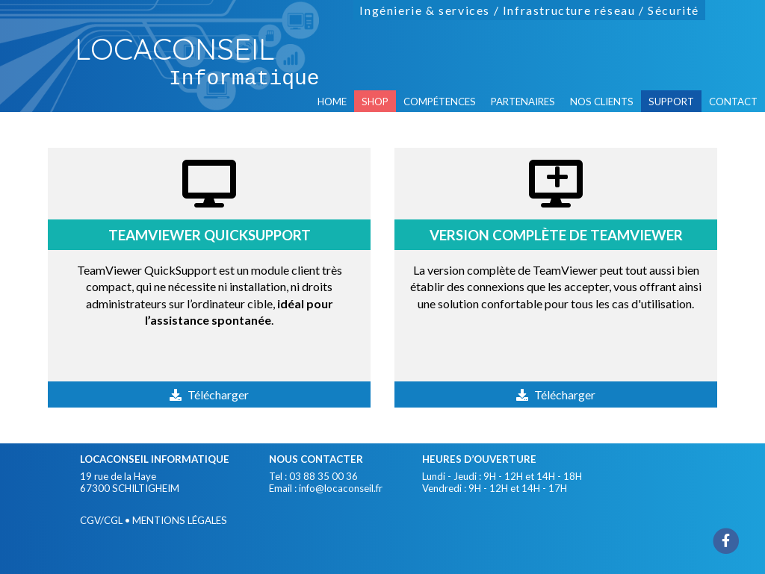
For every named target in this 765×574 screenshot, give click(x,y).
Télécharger (218, 394)
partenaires (523, 101)
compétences (439, 101)
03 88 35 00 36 (323, 476)
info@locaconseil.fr (340, 488)
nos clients (602, 101)
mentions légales (179, 520)
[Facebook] (726, 540)
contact (733, 101)
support (671, 101)
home (332, 101)
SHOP (375, 101)
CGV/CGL (101, 520)
